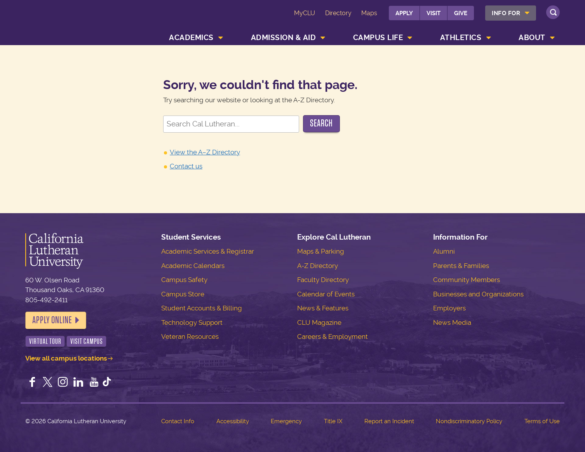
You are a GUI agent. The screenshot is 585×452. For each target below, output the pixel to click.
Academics (191, 37)
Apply (404, 13)
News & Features (322, 308)
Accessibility (232, 421)
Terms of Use (542, 421)
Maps (369, 13)
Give (460, 13)
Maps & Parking (320, 251)
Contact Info (177, 421)
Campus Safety (184, 280)
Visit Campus (86, 341)
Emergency (286, 421)
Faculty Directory (323, 280)
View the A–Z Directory (205, 152)
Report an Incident (389, 421)
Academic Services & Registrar (207, 251)
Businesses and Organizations (478, 294)
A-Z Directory (317, 266)
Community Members (466, 280)
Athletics (461, 37)
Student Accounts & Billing (201, 308)
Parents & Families (461, 266)
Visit (433, 13)
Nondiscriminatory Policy (469, 421)
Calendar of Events (326, 294)
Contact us (186, 166)
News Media (452, 322)
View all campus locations (66, 358)
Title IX (333, 421)
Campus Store (182, 294)
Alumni (444, 251)
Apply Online (52, 320)
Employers (449, 308)
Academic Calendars (193, 266)
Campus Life (378, 37)
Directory (338, 13)
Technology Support (192, 322)
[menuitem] (510, 13)
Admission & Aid (283, 37)
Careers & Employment (332, 336)
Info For (506, 13)
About (532, 37)
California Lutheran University (73, 24)
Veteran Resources (190, 336)
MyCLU (304, 13)
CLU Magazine (319, 322)
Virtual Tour (45, 341)
